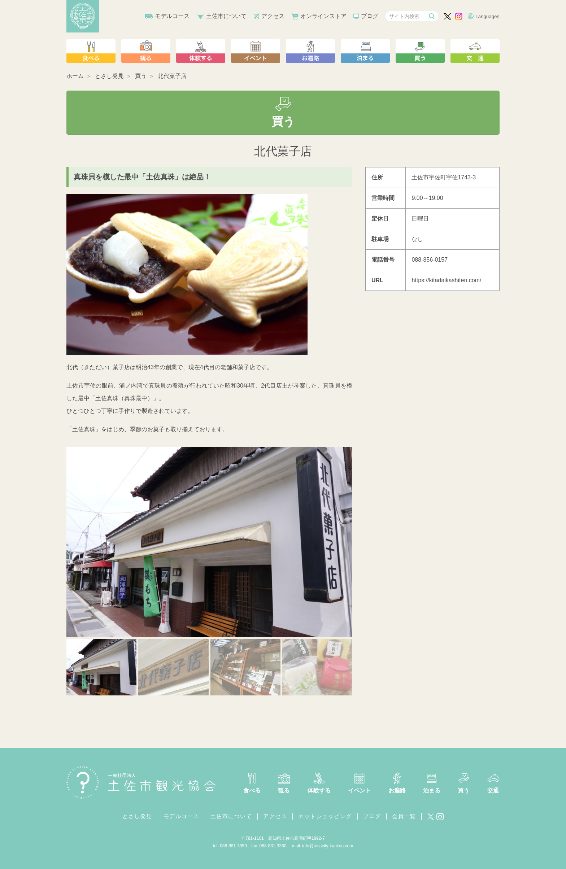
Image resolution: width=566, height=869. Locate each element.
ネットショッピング (325, 816)
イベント (359, 790)
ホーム (75, 76)
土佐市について (226, 16)
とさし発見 (109, 76)
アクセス (272, 16)
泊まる (431, 790)
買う (141, 76)
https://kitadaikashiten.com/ (446, 280)
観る (283, 790)
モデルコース (172, 16)
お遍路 (397, 790)
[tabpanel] (209, 542)
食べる (252, 790)
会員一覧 (404, 816)
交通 (493, 790)
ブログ (369, 16)
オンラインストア (323, 16)
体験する (319, 790)
